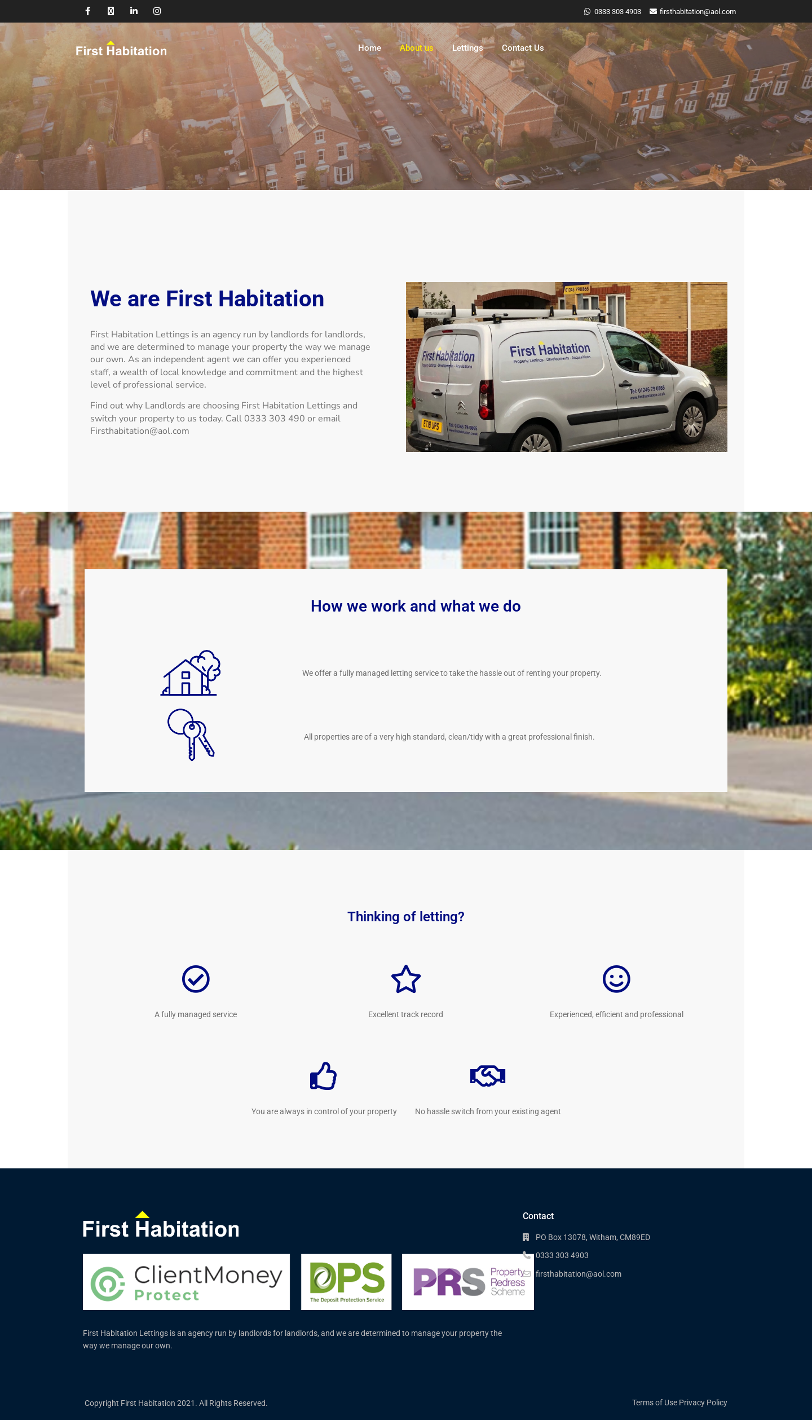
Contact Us (523, 48)
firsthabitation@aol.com (578, 1273)
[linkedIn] (133, 11)
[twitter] (110, 11)
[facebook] (87, 11)
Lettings (467, 48)
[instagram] (157, 11)
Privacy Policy (703, 1402)
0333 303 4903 (617, 11)
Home (369, 48)
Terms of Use (654, 1402)
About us (417, 48)
